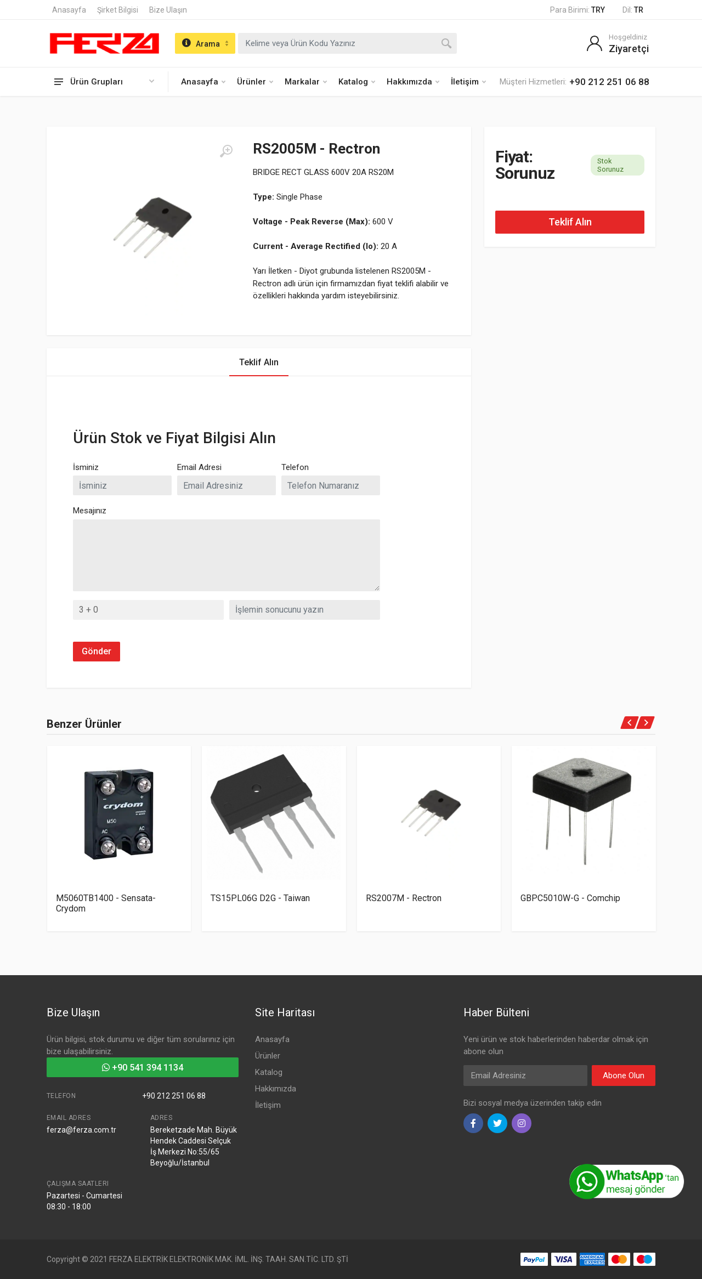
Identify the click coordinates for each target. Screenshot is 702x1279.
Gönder (96, 651)
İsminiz (86, 467)
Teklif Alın (570, 222)
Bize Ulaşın (168, 10)
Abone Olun (623, 1075)
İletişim (468, 82)
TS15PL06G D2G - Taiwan (260, 898)
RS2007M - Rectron (403, 898)
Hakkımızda (413, 82)
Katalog (356, 82)
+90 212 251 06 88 (174, 1095)
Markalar (306, 82)
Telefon (295, 467)
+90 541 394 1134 (142, 1067)
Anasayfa (69, 10)
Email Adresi (199, 467)
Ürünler (255, 82)
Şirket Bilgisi (117, 10)
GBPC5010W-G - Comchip (570, 898)
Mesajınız (89, 511)
